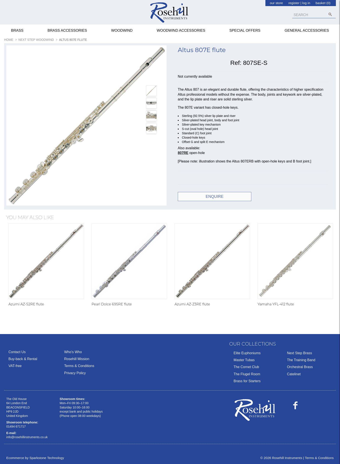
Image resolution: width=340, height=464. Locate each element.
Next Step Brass (299, 353)
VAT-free (15, 366)
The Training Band (301, 360)
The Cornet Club (246, 367)
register (293, 3)
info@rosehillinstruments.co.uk (27, 437)
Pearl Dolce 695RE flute (112, 304)
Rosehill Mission (76, 359)
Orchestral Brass (300, 367)
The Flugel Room (247, 374)
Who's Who (73, 352)
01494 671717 (16, 426)
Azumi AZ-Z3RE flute (192, 304)
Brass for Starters (247, 381)
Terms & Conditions (79, 366)
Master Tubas (244, 360)
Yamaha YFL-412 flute (276, 304)
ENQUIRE (215, 196)
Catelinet (294, 374)
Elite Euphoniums (247, 353)
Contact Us (17, 352)
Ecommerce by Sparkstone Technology (35, 458)
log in (306, 3)
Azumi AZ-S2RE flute (26, 304)
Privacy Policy (75, 373)
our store (276, 3)
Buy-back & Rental (22, 359)
